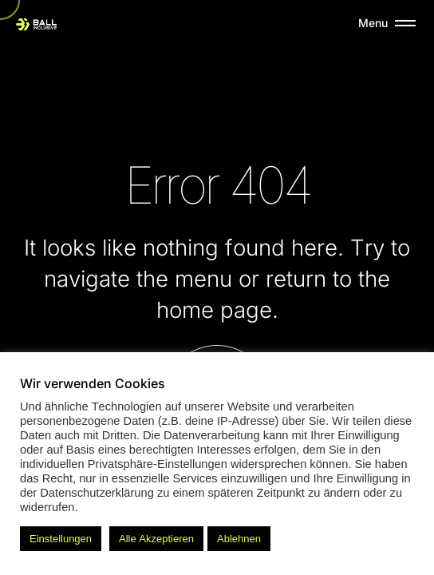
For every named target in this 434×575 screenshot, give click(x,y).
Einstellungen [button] (61, 539)
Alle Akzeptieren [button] (156, 539)
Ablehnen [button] (239, 539)
